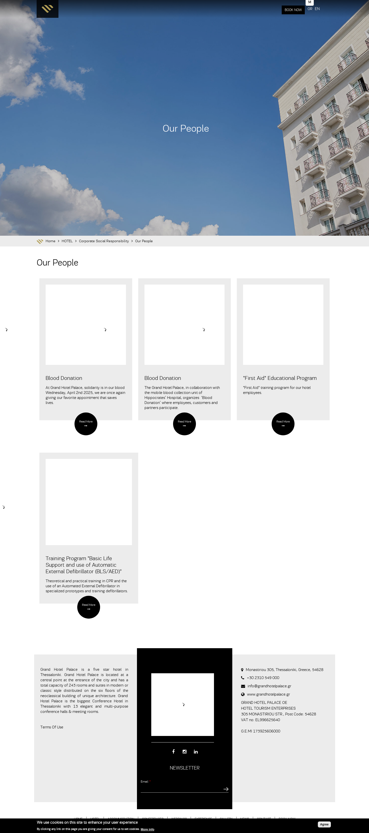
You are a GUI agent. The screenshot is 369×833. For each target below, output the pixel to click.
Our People (144, 241)
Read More (86, 421)
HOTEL (67, 241)
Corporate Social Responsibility (104, 241)
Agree (324, 824)
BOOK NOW (293, 10)
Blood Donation (64, 378)
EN (317, 9)
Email (146, 781)
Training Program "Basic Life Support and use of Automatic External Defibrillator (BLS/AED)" (84, 565)
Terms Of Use (51, 727)
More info (147, 829)
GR (310, 9)
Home (50, 241)
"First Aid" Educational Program (280, 378)
